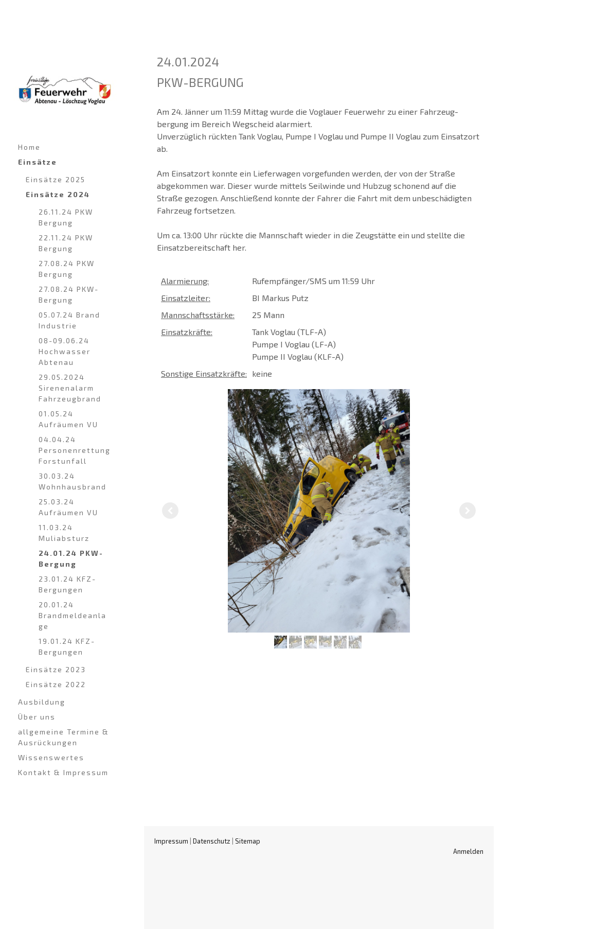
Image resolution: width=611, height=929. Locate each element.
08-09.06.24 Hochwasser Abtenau (65, 351)
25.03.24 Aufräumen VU (68, 507)
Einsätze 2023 (56, 669)
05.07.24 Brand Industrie (69, 320)
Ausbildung (41, 701)
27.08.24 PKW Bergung (67, 268)
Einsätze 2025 (55, 179)
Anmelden (468, 851)
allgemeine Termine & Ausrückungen (63, 737)
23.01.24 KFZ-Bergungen (67, 584)
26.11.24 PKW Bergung (66, 217)
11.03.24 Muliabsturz (64, 532)
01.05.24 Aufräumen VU (68, 419)
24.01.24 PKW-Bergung (71, 558)
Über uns (37, 716)
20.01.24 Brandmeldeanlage (72, 615)
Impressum (171, 841)
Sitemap (247, 841)
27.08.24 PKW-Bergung (69, 294)
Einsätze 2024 (58, 194)
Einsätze (37, 161)
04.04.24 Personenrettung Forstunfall (75, 450)
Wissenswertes (51, 757)
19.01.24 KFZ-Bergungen (67, 646)
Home (29, 147)
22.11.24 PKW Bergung (66, 243)
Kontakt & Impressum (63, 772)
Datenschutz (211, 841)
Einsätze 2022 (56, 684)
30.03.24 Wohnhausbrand (72, 481)
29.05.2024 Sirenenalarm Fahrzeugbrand (70, 388)
